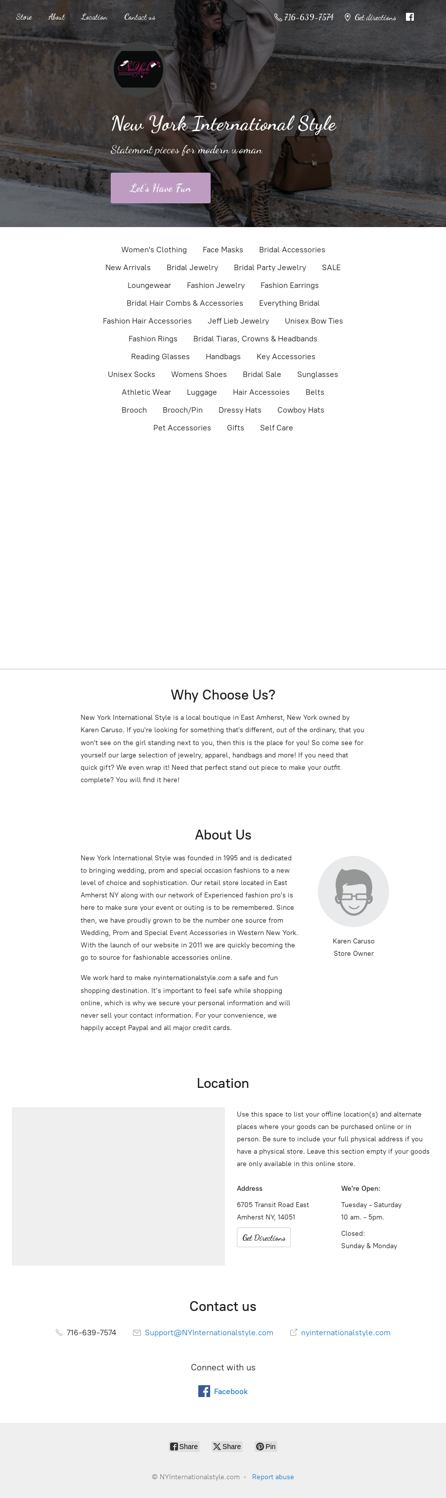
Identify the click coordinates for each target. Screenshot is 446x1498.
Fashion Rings (153, 338)
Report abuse (273, 1477)
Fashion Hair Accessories (147, 321)
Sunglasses (317, 374)
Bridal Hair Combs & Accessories (185, 303)
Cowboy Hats (300, 410)
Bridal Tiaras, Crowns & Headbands (255, 338)
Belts (315, 392)
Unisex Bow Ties (314, 321)
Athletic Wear (146, 392)
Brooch (134, 410)
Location (94, 16)
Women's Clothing (154, 249)
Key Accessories (286, 356)
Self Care (276, 427)
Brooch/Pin (183, 410)
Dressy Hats (240, 410)
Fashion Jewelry (216, 285)
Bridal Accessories (292, 249)
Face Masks (223, 249)
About (56, 16)
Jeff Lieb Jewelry (238, 321)
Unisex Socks (131, 374)
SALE (331, 267)
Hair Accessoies (261, 392)
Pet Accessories (182, 427)
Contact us (139, 16)
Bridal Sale (262, 374)
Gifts (235, 427)
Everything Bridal (289, 303)
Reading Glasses (160, 356)
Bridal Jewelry (192, 267)
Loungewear (149, 285)
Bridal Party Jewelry (270, 267)
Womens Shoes (199, 374)
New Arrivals (128, 267)
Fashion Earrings (290, 285)
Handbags (223, 356)
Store (24, 16)
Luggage (202, 392)
